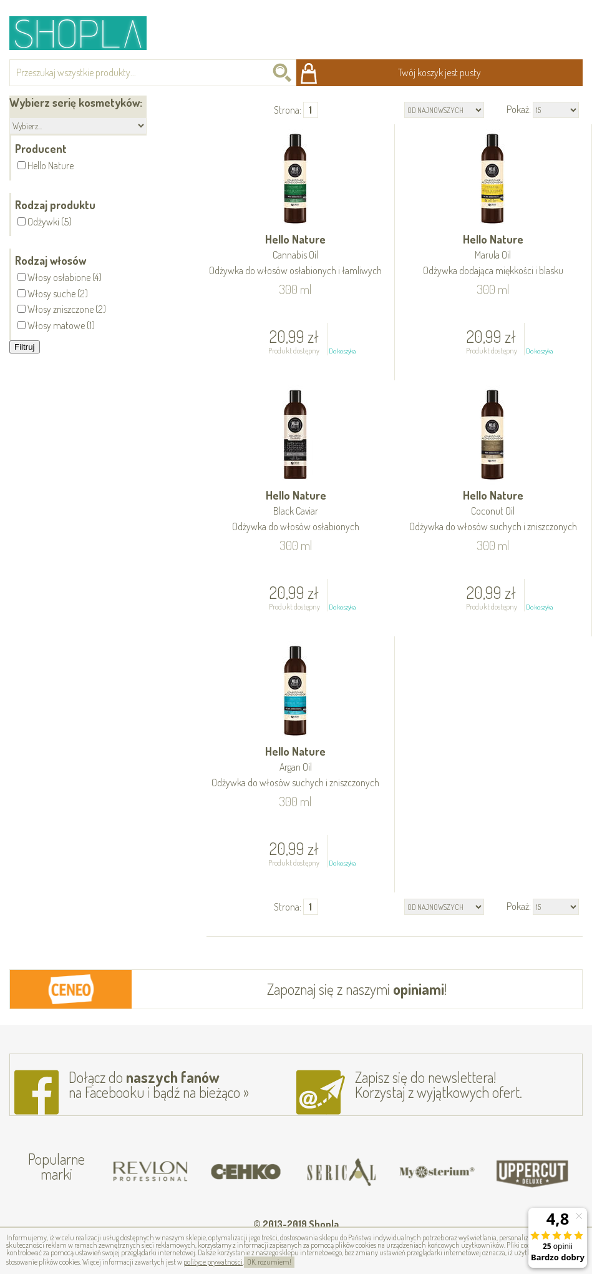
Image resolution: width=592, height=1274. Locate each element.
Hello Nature (295, 255)
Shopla (86, 33)
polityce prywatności (213, 1262)
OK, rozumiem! (269, 1262)
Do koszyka (342, 351)
